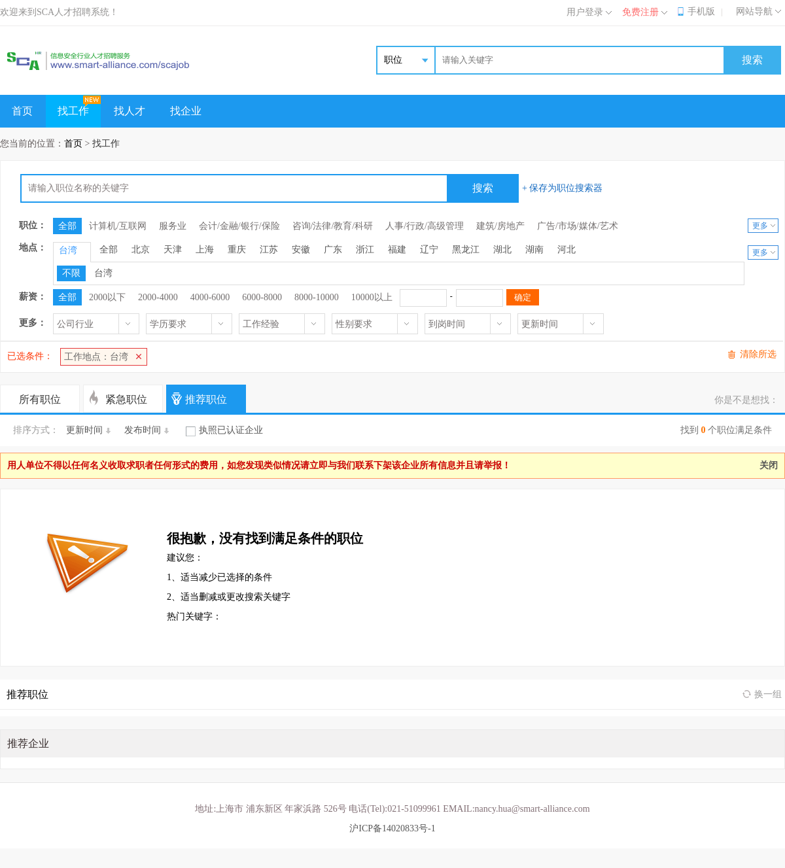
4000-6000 (210, 297)
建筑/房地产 (500, 226)
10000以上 (371, 297)
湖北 (502, 249)
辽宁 (429, 249)
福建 (397, 249)
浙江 (365, 249)
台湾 (103, 273)
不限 (71, 273)
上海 (205, 249)
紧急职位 (126, 399)
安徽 (301, 249)
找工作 (73, 110)
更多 (760, 225)
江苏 (269, 249)
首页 (22, 110)
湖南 (534, 249)
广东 (333, 249)
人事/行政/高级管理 (424, 226)
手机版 (701, 11)
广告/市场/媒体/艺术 (577, 226)
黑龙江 (466, 249)
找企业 (185, 110)
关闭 (768, 465)
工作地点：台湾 (96, 357)
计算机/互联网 (118, 226)
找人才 (129, 110)
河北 (566, 249)
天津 (173, 249)
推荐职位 (206, 399)
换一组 (768, 694)
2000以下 (107, 297)
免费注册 (640, 12)
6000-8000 (262, 297)
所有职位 (40, 399)
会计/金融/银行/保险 (239, 226)
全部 (67, 226)
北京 (140, 249)
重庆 (237, 249)
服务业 (172, 226)
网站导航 (754, 11)
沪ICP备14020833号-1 (392, 828)
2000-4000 (158, 297)
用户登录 (585, 12)
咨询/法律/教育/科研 (333, 226)
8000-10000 (316, 297)
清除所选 (758, 354)
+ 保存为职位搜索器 (562, 188)
